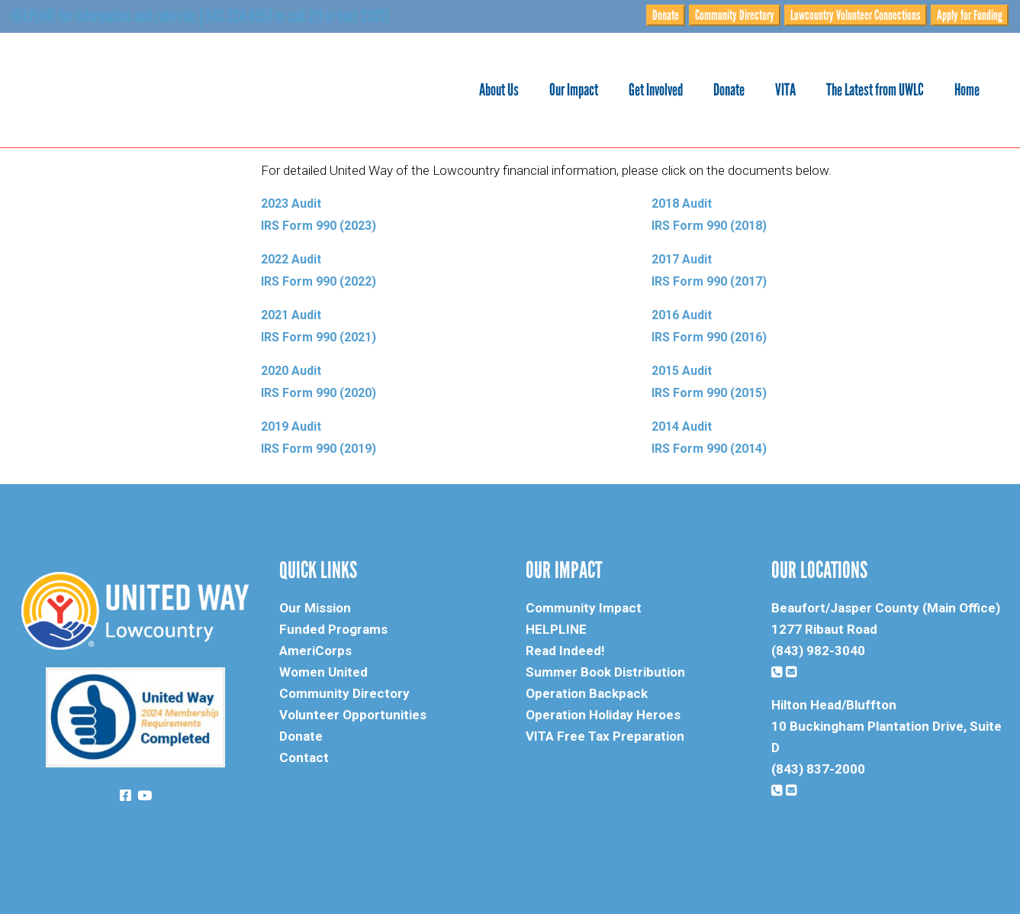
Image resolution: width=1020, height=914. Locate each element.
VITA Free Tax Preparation (605, 736)
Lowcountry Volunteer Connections (855, 15)
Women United (323, 672)
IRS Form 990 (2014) (709, 448)
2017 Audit (682, 259)
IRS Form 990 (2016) (709, 337)
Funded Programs (333, 629)
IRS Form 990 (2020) (318, 393)
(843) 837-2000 (818, 769)
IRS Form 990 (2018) (711, 225)
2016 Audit (682, 315)
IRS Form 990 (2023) (318, 225)
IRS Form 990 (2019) (320, 448)
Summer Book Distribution (605, 672)
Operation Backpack (587, 693)
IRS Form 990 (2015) (709, 393)
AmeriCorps (315, 650)
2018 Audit (682, 203)
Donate (665, 15)
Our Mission (315, 607)
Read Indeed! (565, 650)
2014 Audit (682, 426)
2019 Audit (291, 426)
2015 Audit (682, 370)
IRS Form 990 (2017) (711, 281)
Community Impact (584, 607)
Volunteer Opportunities (352, 714)
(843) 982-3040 (818, 650)
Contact (304, 757)
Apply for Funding (969, 15)
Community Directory (734, 15)
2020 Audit (291, 370)
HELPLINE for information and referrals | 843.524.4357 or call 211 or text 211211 (199, 16)
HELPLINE (556, 629)
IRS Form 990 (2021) (318, 337)
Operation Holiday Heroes (603, 714)
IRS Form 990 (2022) (318, 281)
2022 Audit (291, 259)
